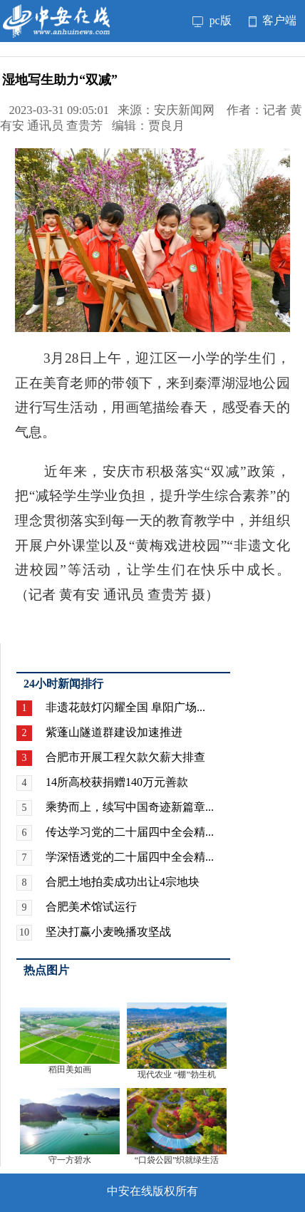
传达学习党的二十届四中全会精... (130, 832)
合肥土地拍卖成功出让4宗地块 (123, 882)
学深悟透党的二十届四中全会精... (130, 857)
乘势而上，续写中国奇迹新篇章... (130, 807)
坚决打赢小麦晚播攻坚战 (108, 932)
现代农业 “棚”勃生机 (177, 1074)
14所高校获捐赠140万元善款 (117, 782)
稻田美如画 (69, 1069)
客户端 (272, 20)
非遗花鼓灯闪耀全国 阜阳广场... (125, 707)
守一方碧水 (69, 1160)
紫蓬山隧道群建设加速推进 (114, 732)
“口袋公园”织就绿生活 (177, 1160)
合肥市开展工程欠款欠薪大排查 (125, 757)
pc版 (212, 20)
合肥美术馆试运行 (91, 907)
